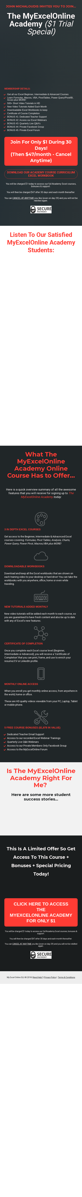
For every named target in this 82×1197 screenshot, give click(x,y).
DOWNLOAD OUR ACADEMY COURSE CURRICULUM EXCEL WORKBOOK (41, 174)
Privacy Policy (50, 977)
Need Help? (38, 977)
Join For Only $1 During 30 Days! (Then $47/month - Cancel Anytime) (41, 151)
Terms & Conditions (66, 977)
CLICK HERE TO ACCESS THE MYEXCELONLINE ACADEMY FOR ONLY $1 (41, 912)
